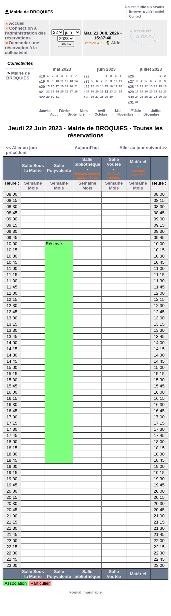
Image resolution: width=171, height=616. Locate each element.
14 (76, 81)
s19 (42, 81)
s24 (86, 87)
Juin (138, 111)
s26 (86, 97)
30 (52, 96)
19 (66, 86)
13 (71, 81)
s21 (42, 92)
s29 (131, 92)
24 (57, 91)
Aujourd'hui (87, 147)
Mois (33, 188)
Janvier (45, 111)
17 (57, 86)
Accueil (16, 23)
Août (54, 114)
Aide (116, 42)
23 (52, 91)
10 (57, 81)
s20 (42, 87)
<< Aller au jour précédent (21, 150)
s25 (86, 92)
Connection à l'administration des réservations (25, 33)
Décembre (151, 114)
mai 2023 (62, 69)
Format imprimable (85, 592)
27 (71, 91)
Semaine (33, 183)
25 (62, 91)
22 (48, 91)
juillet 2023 (151, 69)
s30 (131, 97)
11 (62, 81)
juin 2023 (106, 69)
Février (64, 111)
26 (66, 91)
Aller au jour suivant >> (143, 147)
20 (71, 86)
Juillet (156, 111)
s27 (131, 81)
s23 (86, 81)
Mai (118, 111)
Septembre (76, 114)
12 (66, 81)
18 (62, 86)
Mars (84, 111)
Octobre (101, 114)
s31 (131, 102)
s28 (131, 87)
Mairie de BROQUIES (18, 75)
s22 (42, 97)
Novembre (125, 114)
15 (48, 86)
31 (57, 96)
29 (48, 96)
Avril (101, 111)
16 (52, 86)
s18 (42, 76)
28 (76, 91)
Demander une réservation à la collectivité (22, 47)
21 (76, 86)
